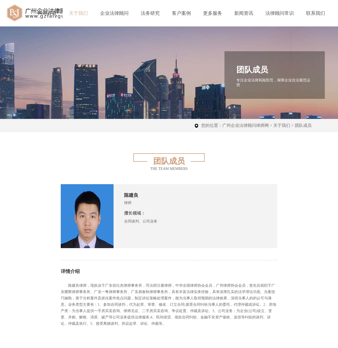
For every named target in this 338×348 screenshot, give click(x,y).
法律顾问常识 (279, 13)
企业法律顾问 (114, 13)
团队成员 (303, 125)
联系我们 (315, 13)
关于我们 (78, 13)
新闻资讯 (243, 13)
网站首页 (47, 13)
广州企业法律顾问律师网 (245, 125)
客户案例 (181, 13)
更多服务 (212, 13)
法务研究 (150, 13)
